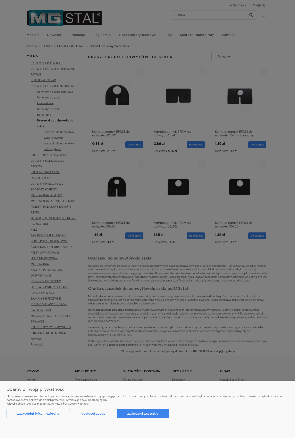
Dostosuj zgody (93, 413)
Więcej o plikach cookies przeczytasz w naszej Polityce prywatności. (48, 403)
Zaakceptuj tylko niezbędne (38, 413)
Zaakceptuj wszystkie (142, 413)
